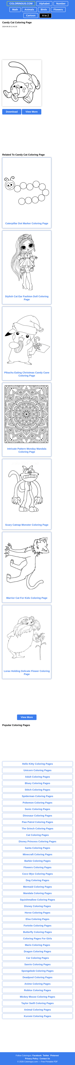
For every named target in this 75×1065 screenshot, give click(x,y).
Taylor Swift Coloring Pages (37, 1003)
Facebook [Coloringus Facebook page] (37, 1056)
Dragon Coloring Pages (37, 951)
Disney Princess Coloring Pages (37, 841)
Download (12, 111)
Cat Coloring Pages (37, 835)
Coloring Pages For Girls (37, 938)
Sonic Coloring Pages (37, 809)
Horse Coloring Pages (37, 912)
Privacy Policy (31, 1059)
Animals (29, 9)
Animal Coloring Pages (37, 1009)
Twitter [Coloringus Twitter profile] (46, 1056)
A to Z (45, 15)
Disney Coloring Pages (37, 906)
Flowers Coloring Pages (37, 867)
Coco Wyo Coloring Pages (37, 873)
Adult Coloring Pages (37, 776)
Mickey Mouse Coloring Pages (37, 996)
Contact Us (45, 1059)
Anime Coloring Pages (37, 983)
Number (61, 3)
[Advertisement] (20, 44)
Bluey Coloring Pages (37, 783)
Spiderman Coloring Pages (37, 796)
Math (15, 9)
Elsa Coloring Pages (37, 919)
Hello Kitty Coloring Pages (37, 763)
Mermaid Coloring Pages (37, 886)
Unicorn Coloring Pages (37, 770)
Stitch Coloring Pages (37, 789)
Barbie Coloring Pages (37, 861)
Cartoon (31, 15)
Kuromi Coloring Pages (37, 1016)
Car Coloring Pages (37, 958)
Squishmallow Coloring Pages (37, 899)
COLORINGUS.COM (21, 3)
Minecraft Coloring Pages (37, 854)
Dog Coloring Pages (37, 880)
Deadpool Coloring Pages (37, 977)
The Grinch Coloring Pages (37, 828)
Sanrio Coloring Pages (37, 964)
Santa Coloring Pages (37, 848)
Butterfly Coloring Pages (37, 932)
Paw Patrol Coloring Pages (37, 822)
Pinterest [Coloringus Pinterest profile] (54, 1056)
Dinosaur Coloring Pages (37, 815)
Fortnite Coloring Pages (37, 925)
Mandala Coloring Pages (37, 893)
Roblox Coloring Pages (37, 990)
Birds (44, 9)
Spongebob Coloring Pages (37, 971)
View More (31, 111)
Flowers (58, 9)
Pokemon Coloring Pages (37, 802)
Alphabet (44, 3)
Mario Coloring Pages (37, 945)
